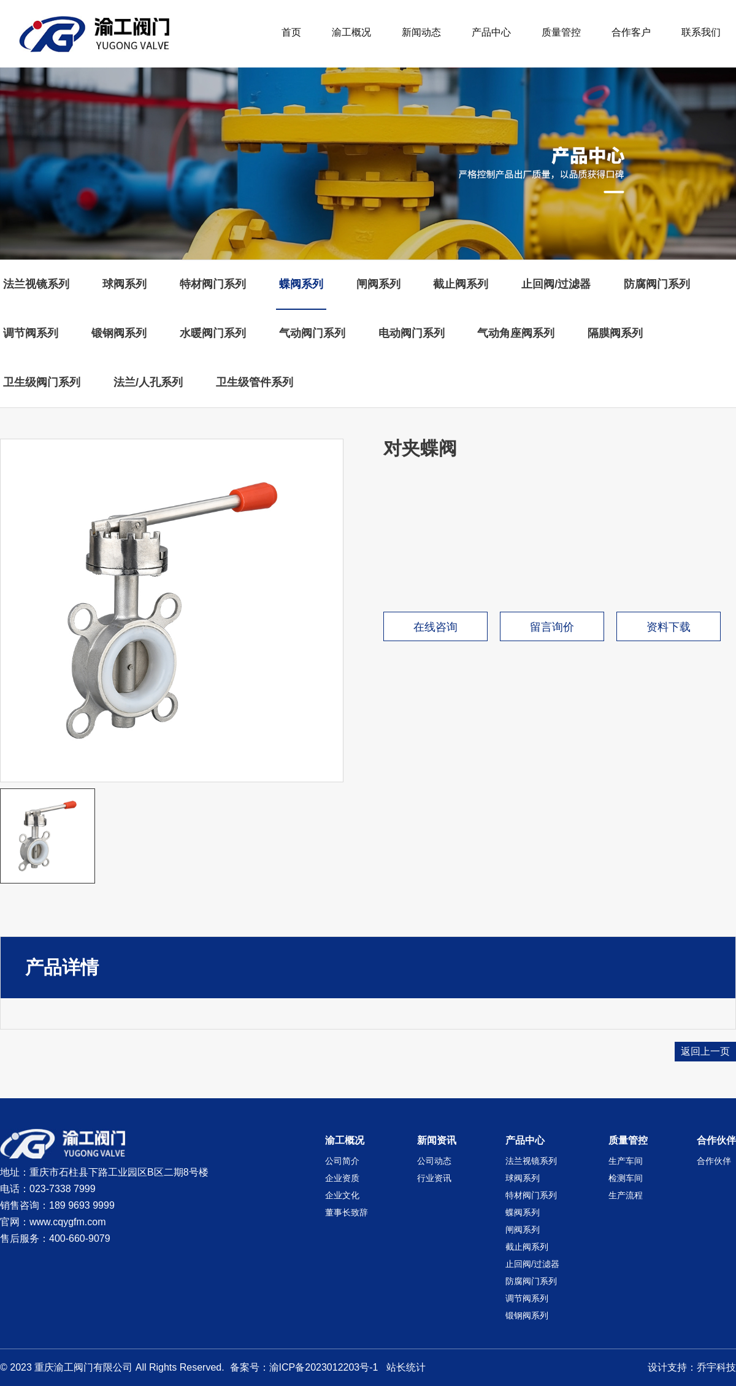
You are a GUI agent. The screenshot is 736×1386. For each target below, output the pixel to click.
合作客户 (631, 32)
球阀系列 (124, 284)
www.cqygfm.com (67, 1222)
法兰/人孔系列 (148, 382)
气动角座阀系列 (515, 333)
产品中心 (491, 32)
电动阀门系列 (411, 333)
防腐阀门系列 (657, 284)
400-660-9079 (79, 1238)
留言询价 (552, 627)
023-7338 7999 (62, 1189)
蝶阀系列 (301, 284)
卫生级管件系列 (254, 382)
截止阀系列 (460, 284)
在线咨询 (435, 627)
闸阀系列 (378, 284)
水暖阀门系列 (213, 333)
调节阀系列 (30, 333)
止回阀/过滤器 (556, 284)
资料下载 (668, 627)
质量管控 (561, 32)
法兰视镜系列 (36, 284)
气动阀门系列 (312, 333)
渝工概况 (351, 32)
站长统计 (406, 1367)
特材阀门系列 (213, 284)
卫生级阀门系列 (41, 382)
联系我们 (701, 32)
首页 (291, 32)
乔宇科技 (716, 1367)
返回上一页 (705, 1051)
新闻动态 (421, 32)
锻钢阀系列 (119, 333)
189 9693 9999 (82, 1205)
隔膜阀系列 (615, 333)
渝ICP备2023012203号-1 (323, 1367)
